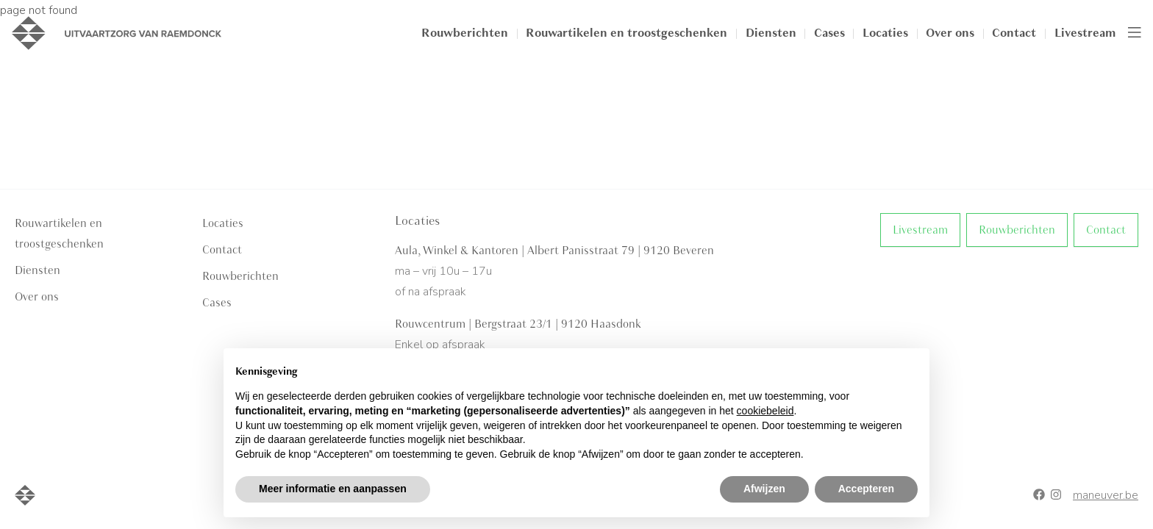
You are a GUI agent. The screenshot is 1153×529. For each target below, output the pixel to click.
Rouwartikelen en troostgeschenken (626, 33)
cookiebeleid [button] (765, 411)
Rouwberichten (464, 33)
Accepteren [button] (866, 488)
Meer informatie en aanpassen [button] (333, 488)
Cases (829, 33)
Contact (1014, 33)
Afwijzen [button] (764, 488)
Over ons (950, 33)
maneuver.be (1105, 495)
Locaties (885, 33)
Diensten (771, 33)
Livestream (1084, 33)
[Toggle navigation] (1134, 33)
